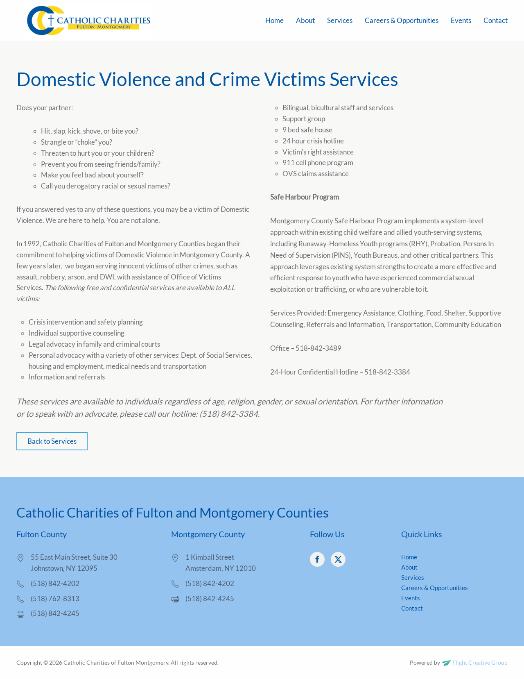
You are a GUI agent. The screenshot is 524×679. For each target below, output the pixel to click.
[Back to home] (88, 20)
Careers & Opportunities (401, 20)
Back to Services (52, 441)
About (305, 20)
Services (339, 20)
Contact (495, 20)
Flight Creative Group (474, 662)
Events (461, 20)
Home (274, 20)
